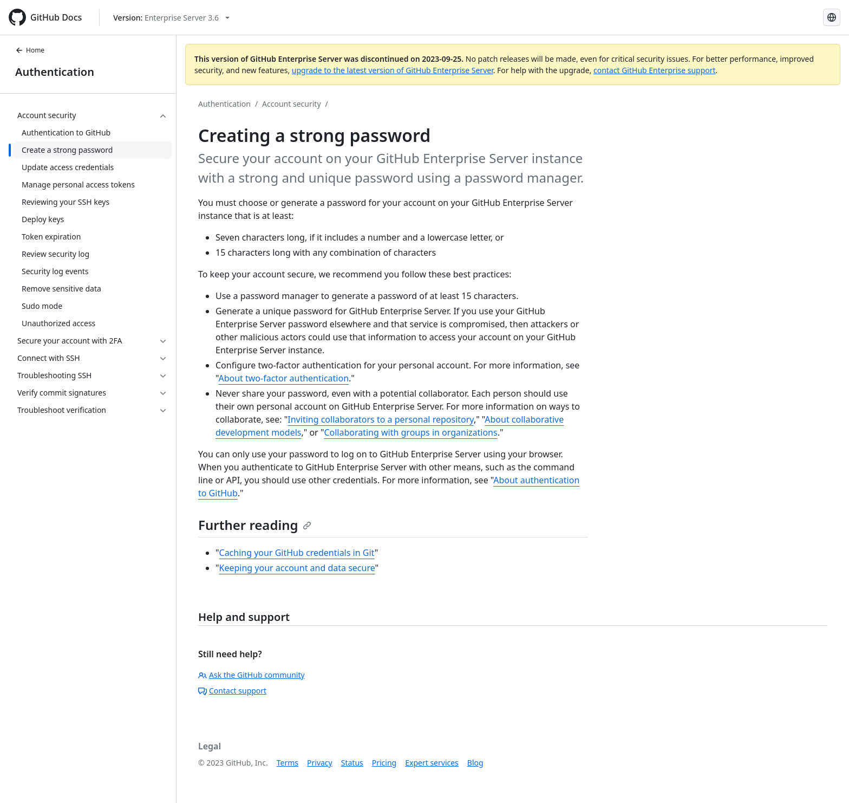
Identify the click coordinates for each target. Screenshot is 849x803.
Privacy (319, 762)
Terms (287, 762)
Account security (291, 104)
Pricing (384, 762)
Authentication (54, 71)
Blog (475, 762)
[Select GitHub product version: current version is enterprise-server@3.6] (171, 17)
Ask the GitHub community (251, 675)
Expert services (432, 762)
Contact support (232, 690)
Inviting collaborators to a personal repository (381, 419)
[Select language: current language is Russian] (831, 17)
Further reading (254, 525)
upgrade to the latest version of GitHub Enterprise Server (392, 70)
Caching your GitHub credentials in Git (297, 553)
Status (352, 762)
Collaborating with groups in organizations (410, 432)
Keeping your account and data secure (297, 568)
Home (29, 50)
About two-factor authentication (283, 378)
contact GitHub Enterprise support (654, 70)
